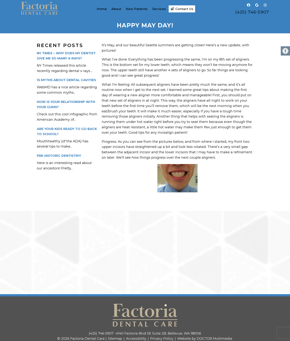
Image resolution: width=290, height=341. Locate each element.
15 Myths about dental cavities (66, 80)
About (116, 9)
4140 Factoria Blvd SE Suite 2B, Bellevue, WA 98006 (158, 333)
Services (159, 9)
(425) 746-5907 (252, 12)
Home (102, 9)
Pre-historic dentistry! (59, 156)
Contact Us (182, 9)
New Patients (137, 9)
